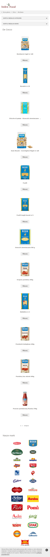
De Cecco (20, 12)
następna (26, 425)
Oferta (14, 12)
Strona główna (6, 12)
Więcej (25, 60)
